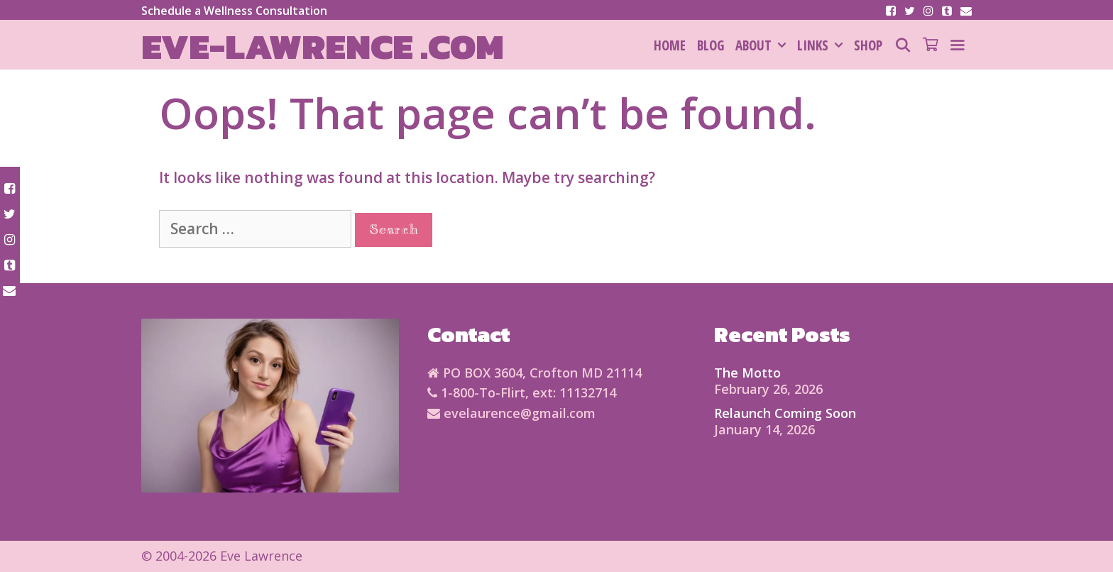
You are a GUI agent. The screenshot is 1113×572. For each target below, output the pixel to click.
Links (822, 45)
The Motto (747, 372)
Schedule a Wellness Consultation (234, 10)
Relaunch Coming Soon (785, 413)
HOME (670, 45)
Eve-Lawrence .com (322, 46)
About (763, 45)
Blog (710, 45)
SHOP (868, 45)
